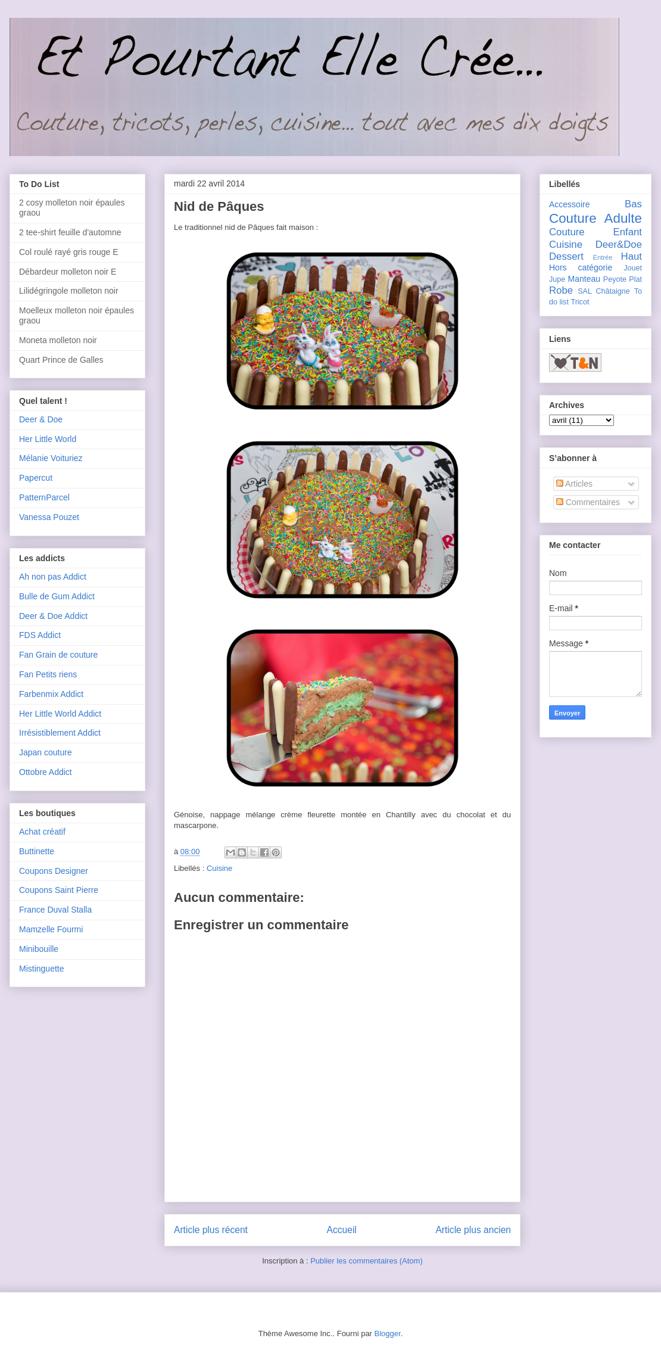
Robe (561, 290)
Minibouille (38, 949)
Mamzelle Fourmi (51, 929)
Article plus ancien (473, 1230)
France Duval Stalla (55, 909)
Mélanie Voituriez (51, 458)
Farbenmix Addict (51, 694)
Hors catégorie (580, 267)
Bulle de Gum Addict (57, 596)
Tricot (579, 302)
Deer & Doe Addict (53, 616)
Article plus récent (211, 1230)
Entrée (602, 257)
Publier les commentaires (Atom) (366, 1260)
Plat (635, 279)
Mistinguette (41, 968)
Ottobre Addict (45, 772)
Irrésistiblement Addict (60, 732)
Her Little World (47, 439)
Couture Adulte (595, 218)
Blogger (388, 1333)
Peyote (614, 279)
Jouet (632, 268)
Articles (574, 483)
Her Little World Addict (60, 713)
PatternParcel (44, 497)
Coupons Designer (53, 871)
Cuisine (219, 868)
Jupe (557, 279)
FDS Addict (40, 635)
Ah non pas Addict (52, 576)
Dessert (566, 256)
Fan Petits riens (48, 674)
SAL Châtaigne (604, 291)
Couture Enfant (595, 232)
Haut (631, 256)
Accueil (342, 1230)
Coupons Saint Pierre (58, 890)
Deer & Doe (41, 419)
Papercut (35, 478)
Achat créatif (42, 831)
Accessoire (569, 204)
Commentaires (588, 502)
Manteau (584, 279)
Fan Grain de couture (58, 654)
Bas (633, 204)
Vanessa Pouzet (49, 517)
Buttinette (36, 851)
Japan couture (45, 752)
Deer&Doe (618, 244)
